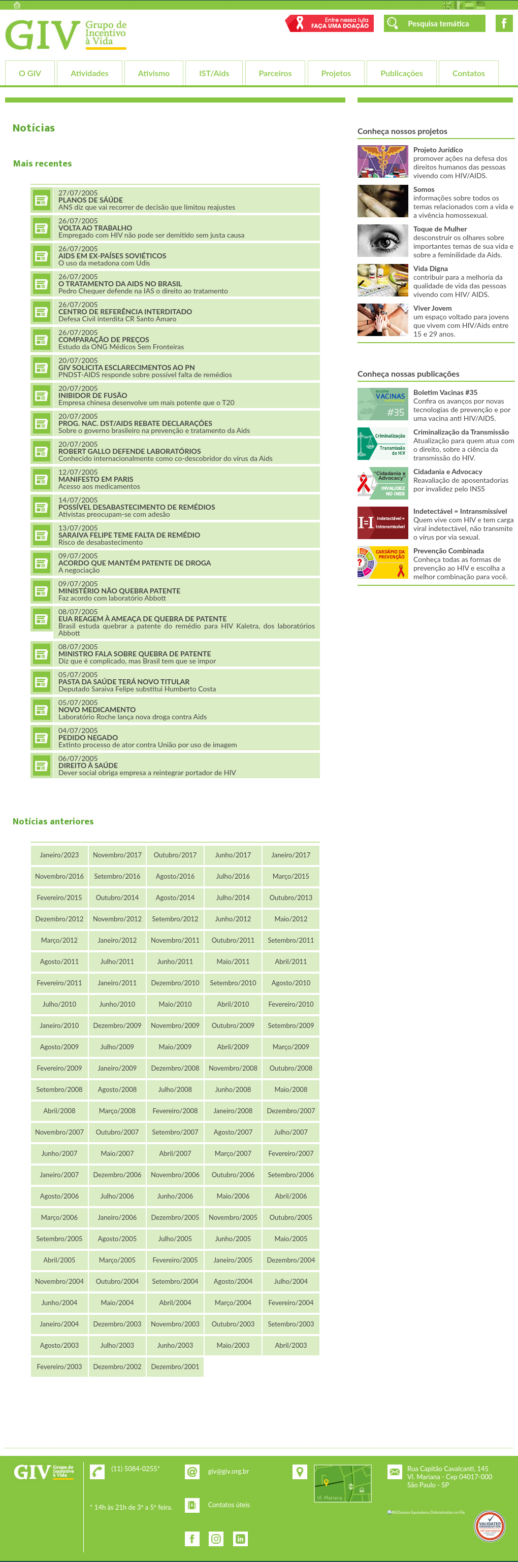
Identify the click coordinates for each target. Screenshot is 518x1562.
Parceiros (275, 73)
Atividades (89, 73)
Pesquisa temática (438, 23)
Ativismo (154, 73)
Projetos (336, 73)
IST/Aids (214, 73)
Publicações (401, 73)
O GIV (30, 73)
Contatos (468, 73)
